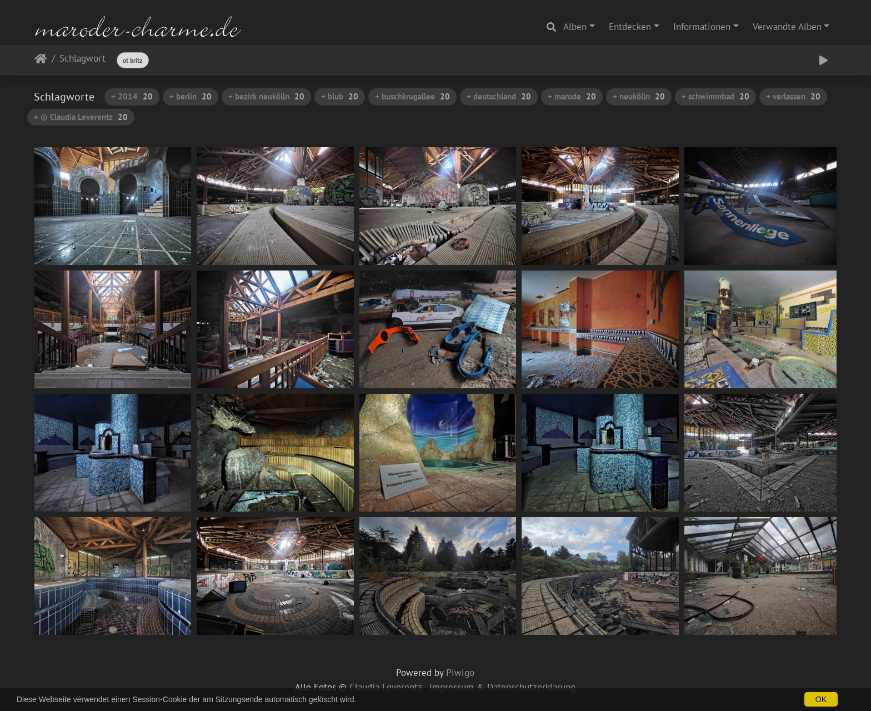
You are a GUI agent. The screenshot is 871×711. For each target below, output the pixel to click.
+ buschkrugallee (412, 96)
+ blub (339, 96)
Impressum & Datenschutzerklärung (502, 687)
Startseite (40, 61)
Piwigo (460, 673)
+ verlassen (793, 96)
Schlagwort (82, 59)
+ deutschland (499, 96)
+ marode (572, 96)
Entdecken (630, 27)
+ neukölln (639, 96)
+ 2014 (132, 96)
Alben (575, 27)
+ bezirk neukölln (266, 96)
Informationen (701, 27)
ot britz (133, 60)
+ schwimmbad (715, 96)
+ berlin (190, 96)
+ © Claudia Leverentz (81, 117)
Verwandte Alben (787, 27)
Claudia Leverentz (385, 687)
